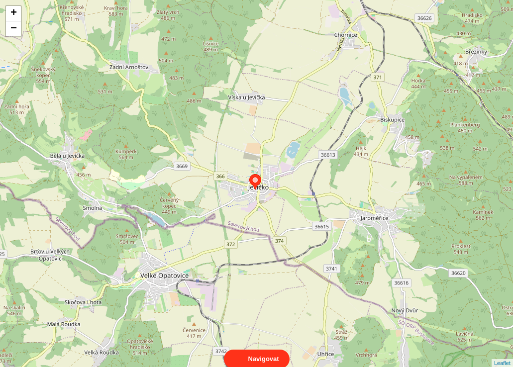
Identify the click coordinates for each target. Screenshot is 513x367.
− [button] (13, 28)
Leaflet (502, 354)
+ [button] (13, 13)
